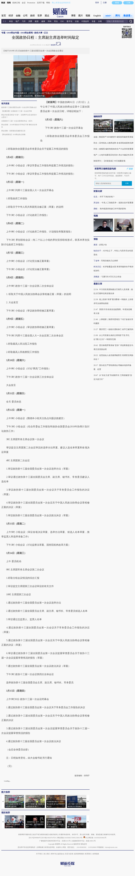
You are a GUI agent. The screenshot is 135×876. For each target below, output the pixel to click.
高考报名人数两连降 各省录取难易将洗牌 (116, 143)
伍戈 (95, 197)
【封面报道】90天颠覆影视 (114, 161)
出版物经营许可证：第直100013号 (84, 841)
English (97, 15)
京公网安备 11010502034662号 (95, 838)
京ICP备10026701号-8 (49, 838)
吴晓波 (96, 277)
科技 (11, 21)
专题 (93, 21)
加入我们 (47, 854)
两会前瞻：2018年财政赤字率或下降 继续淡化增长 (19, 126)
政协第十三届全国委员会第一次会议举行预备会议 (19, 107)
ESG (62, 21)
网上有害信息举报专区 (61, 3)
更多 (4, 21)
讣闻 (100, 21)
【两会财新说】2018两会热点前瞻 (13, 134)
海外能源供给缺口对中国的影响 (113, 209)
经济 (11, 15)
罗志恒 (96, 203)
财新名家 (98, 191)
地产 (17, 21)
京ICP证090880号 (35, 838)
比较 (77, 21)
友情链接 (95, 854)
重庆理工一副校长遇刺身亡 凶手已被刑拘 (116, 329)
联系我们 (88, 854)
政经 (32, 15)
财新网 (53, 45)
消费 (30, 21)
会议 (24, 3)
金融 (18, 15)
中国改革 (85, 21)
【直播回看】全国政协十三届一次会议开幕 (16, 111)
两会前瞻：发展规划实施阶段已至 (13, 131)
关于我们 (39, 854)
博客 (73, 15)
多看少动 (103, 245)
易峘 (95, 209)
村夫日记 (97, 267)
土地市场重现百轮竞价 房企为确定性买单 (116, 155)
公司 (25, 15)
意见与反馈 (69, 854)
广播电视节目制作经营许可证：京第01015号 (55, 841)
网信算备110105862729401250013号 (70, 838)
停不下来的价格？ (107, 197)
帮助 (48, 3)
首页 (3, 15)
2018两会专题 (13, 33)
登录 (97, 3)
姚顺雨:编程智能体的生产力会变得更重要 (116, 149)
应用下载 (41, 3)
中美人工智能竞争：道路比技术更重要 (117, 203)
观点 (47, 15)
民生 (56, 21)
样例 (131, 169)
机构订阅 (16, 3)
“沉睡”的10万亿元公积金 (111, 277)
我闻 (9, 3)
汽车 (24, 21)
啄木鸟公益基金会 (57, 854)
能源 (37, 21)
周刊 (117, 15)
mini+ (108, 15)
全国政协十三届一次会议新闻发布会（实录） (17, 121)
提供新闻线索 (79, 854)
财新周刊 (97, 161)
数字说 (69, 21)
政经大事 (38, 33)
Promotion (31, 3)
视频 (88, 15)
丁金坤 (96, 261)
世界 (39, 15)
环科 (49, 21)
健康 (43, 21)
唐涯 (95, 245)
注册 (105, 3)
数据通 (128, 15)
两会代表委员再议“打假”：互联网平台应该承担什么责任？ (19, 116)
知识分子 (97, 251)
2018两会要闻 (27, 33)
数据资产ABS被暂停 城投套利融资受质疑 (116, 137)
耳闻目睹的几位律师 (109, 261)
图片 (80, 15)
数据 (3, 3)
